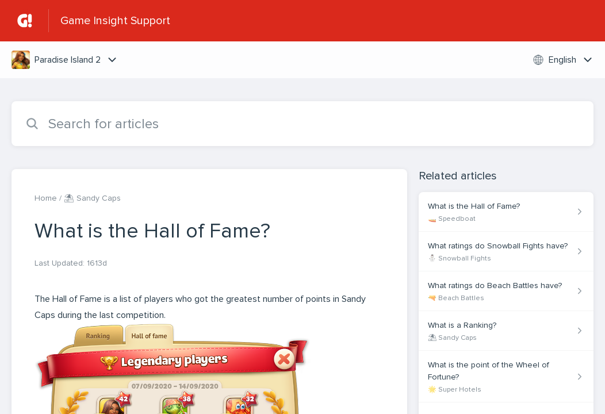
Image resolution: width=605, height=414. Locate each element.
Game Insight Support (115, 21)
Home (46, 198)
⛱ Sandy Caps (92, 198)
